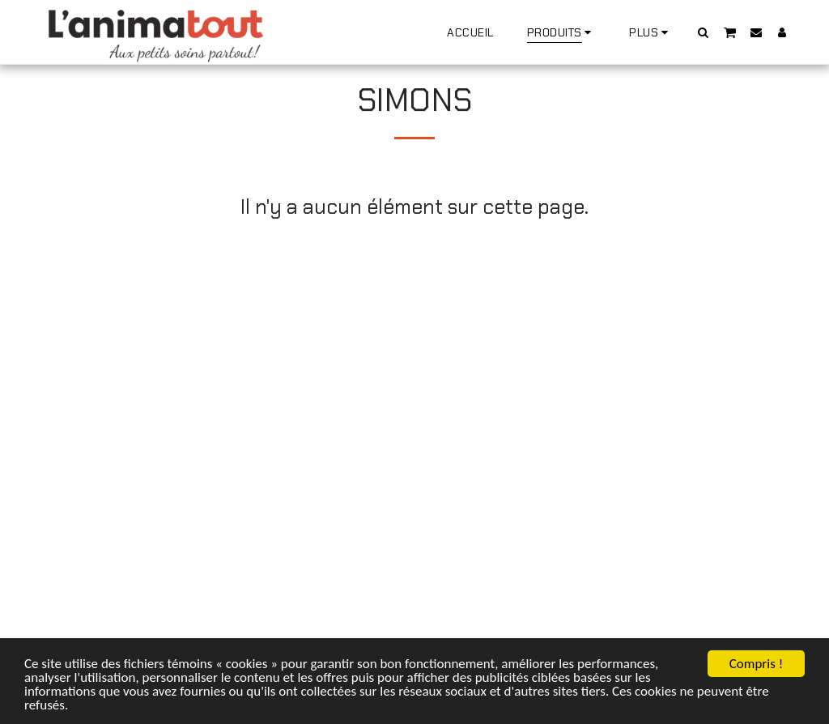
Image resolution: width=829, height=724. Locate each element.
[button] (703, 32)
